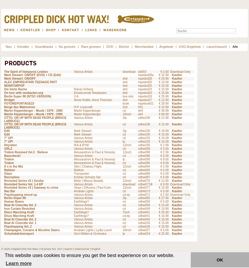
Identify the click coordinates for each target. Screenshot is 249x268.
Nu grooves (67, 46)
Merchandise (144, 46)
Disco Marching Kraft (19, 212)
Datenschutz (82, 248)
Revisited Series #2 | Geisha (24, 180)
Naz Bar (9, 191)
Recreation (12, 177)
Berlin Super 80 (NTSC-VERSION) (27, 96)
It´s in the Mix (13, 166)
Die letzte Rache (15, 89)
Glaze (8, 173)
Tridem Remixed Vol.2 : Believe (26, 152)
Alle (235, 46)
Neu (9, 46)
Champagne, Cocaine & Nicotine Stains (32, 230)
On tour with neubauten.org (23, 92)
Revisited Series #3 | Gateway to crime (31, 187)
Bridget (9, 100)
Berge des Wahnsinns (19, 107)
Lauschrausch (217, 46)
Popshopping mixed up (20, 194)
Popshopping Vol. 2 (18, 226)
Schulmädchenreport (19, 233)
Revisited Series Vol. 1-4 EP (23, 184)
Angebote (166, 46)
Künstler (23, 46)
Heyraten (10, 145)
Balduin (9, 170)
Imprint (68, 248)
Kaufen (177, 75)
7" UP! (8, 138)
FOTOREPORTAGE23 (19, 103)
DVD (109, 46)
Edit (7, 131)
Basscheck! (12, 155)
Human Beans (14, 201)
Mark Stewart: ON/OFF (20, 78)
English (96, 248)
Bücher (124, 46)
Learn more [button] (18, 263)
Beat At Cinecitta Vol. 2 (20, 219)
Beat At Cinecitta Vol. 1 (20, 223)
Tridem (9, 159)
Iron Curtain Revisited (19, 208)
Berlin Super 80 (15, 198)
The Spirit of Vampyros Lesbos (26, 71)
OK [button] (220, 260)
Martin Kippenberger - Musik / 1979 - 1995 (33, 110)
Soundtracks (44, 46)
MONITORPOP (14, 85)
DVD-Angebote (190, 46)
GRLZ (8, 148)
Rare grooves (91, 46)
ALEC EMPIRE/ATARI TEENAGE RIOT (30, 82)
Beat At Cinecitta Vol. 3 (20, 205)
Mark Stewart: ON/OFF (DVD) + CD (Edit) (32, 75)
